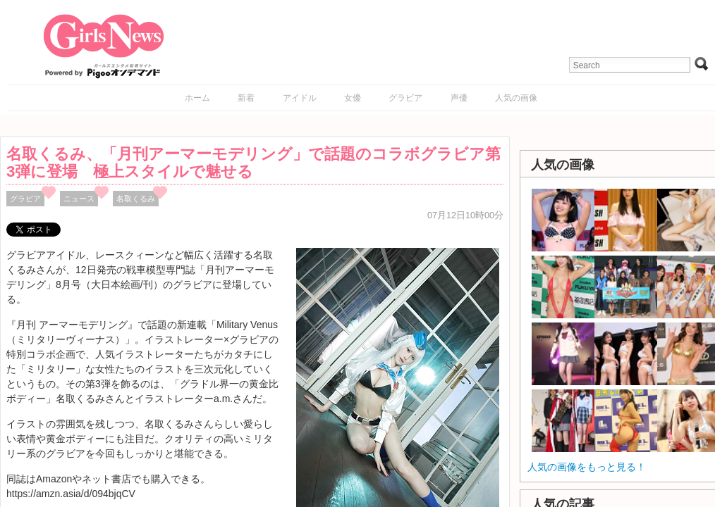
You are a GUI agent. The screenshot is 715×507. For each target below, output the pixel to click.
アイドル (300, 98)
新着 (246, 98)
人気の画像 (516, 98)
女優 (352, 98)
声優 (459, 98)
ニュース (78, 198)
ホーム (197, 98)
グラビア (405, 98)
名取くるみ (135, 198)
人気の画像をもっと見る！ (586, 466)
